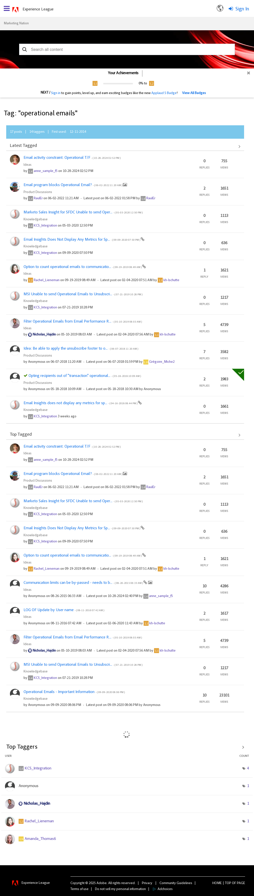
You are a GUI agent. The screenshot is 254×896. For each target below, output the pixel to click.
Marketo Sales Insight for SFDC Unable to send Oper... (83, 212)
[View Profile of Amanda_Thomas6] (40, 839)
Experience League (38, 9)
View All (125, 146)
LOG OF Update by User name (64, 610)
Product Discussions (38, 192)
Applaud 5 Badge (164, 93)
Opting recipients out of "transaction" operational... (85, 376)
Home (217, 883)
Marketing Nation (16, 23)
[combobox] (127, 49)
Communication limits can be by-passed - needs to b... (83, 583)
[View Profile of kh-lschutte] (171, 280)
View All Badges (194, 93)
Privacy (147, 883)
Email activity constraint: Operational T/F (72, 158)
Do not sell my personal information (120, 889)
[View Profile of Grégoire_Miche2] (162, 362)
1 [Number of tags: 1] (248, 786)
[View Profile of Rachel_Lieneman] (47, 280)
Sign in (56, 93)
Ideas (28, 165)
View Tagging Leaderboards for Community (127, 747)
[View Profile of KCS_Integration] (45, 226)
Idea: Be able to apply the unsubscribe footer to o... (81, 349)
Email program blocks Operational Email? (73, 185)
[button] (24, 49)
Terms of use (79, 889)
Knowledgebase (36, 219)
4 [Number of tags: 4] (248, 768)
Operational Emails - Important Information (74, 692)
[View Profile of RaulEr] (38, 198)
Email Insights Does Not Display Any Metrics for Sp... (82, 240)
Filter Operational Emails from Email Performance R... (83, 322)
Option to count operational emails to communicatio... (83, 267)
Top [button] (228, 883)
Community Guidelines (175, 883)
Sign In (242, 9)
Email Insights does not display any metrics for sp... (81, 403)
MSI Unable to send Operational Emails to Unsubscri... (83, 294)
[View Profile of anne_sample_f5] (46, 171)
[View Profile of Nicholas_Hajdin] (44, 334)
